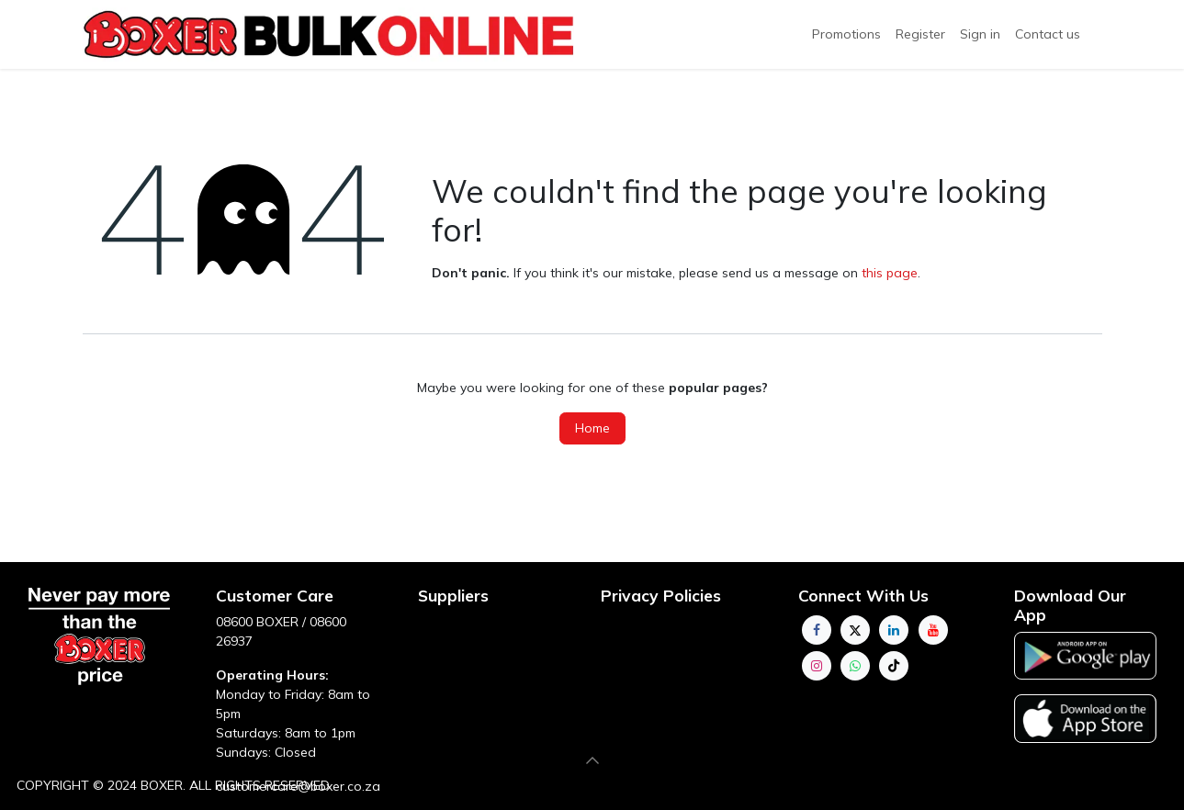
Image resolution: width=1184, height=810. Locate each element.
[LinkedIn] (893, 630)
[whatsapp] (855, 666)
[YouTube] (933, 630)
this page (890, 272)
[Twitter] (855, 630)
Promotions (846, 34)
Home (592, 428)
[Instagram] (816, 666)
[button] (592, 760)
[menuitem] (920, 34)
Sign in (980, 34)
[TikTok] (893, 666)
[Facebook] (816, 630)
